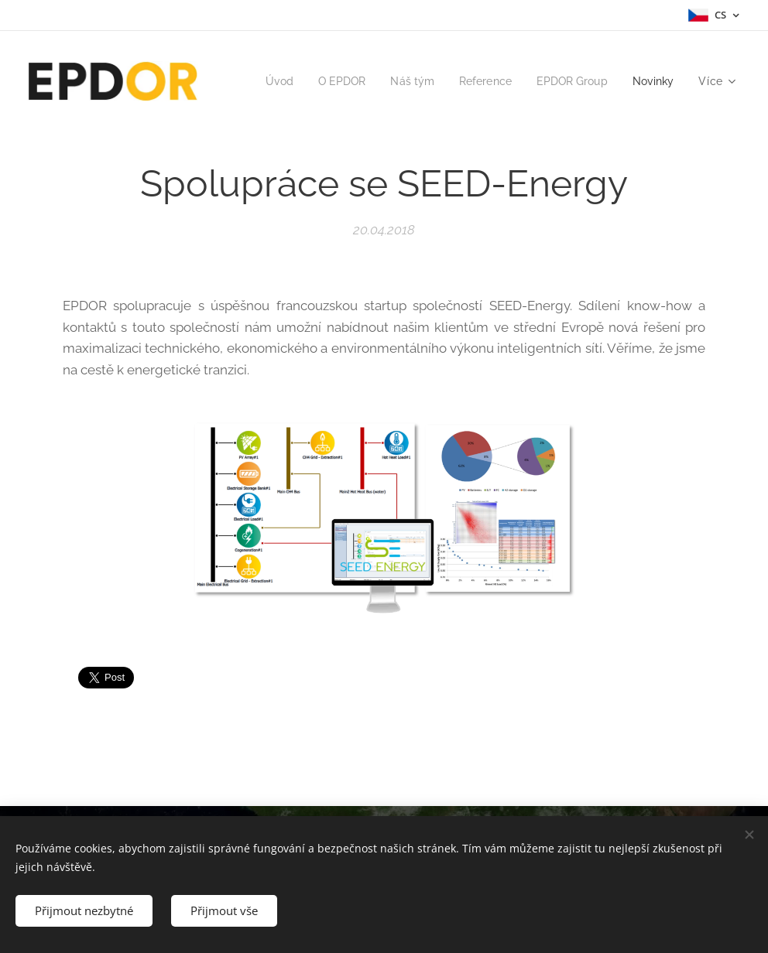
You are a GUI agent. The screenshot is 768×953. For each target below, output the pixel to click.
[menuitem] (333, 81)
